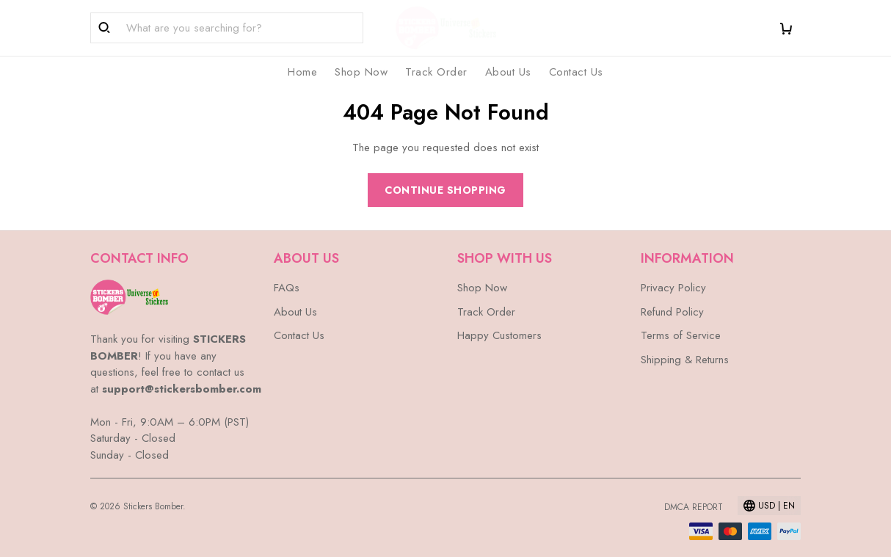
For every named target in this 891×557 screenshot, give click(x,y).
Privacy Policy (673, 288)
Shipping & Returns (685, 360)
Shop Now (361, 72)
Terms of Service (681, 335)
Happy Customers (499, 335)
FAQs (286, 288)
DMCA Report (693, 507)
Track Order (436, 72)
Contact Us (576, 72)
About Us (508, 72)
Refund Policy (672, 312)
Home (302, 72)
